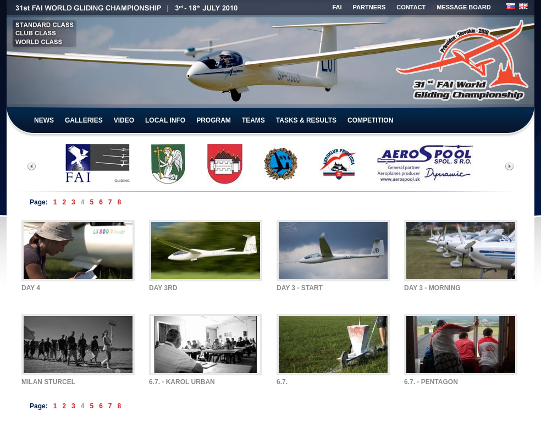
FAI (336, 7)
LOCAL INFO (165, 120)
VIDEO (124, 120)
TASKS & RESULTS (306, 120)
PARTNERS (369, 7)
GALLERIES (84, 120)
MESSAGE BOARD (463, 7)
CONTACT (411, 7)
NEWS (44, 120)
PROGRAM (213, 120)
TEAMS (253, 120)
